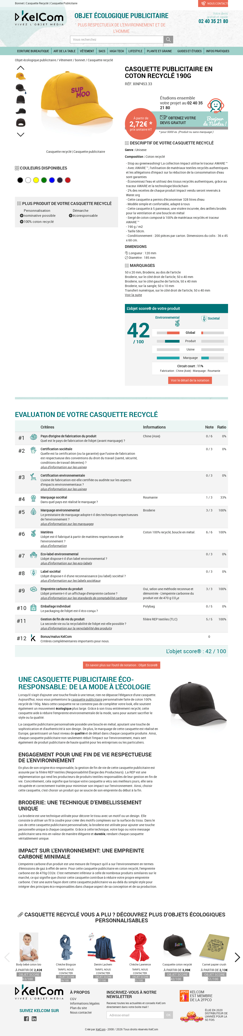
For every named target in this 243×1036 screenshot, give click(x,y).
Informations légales (85, 1003)
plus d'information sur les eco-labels (66, 563)
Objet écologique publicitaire (121, 15)
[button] (21, 67)
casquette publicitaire (86, 699)
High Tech (117, 51)
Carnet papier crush (214, 964)
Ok (168, 1015)
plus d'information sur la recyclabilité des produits (76, 628)
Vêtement (87, 51)
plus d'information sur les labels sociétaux (70, 580)
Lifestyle (135, 51)
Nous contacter (215, 3)
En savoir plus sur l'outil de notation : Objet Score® (122, 665)
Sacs (102, 51)
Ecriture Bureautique (33, 51)
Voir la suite (133, 295)
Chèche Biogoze (66, 964)
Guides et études (189, 51)
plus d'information (54, 546)
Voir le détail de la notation (190, 380)
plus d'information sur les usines (64, 467)
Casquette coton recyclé (177, 964)
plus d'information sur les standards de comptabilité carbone (84, 598)
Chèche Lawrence (140, 964)
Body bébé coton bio (28, 964)
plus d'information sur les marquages (67, 524)
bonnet (80, 60)
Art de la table (64, 51)
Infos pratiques (217, 51)
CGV (73, 999)
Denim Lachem (103, 964)
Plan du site (78, 1008)
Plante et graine (159, 51)
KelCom (100, 1029)
